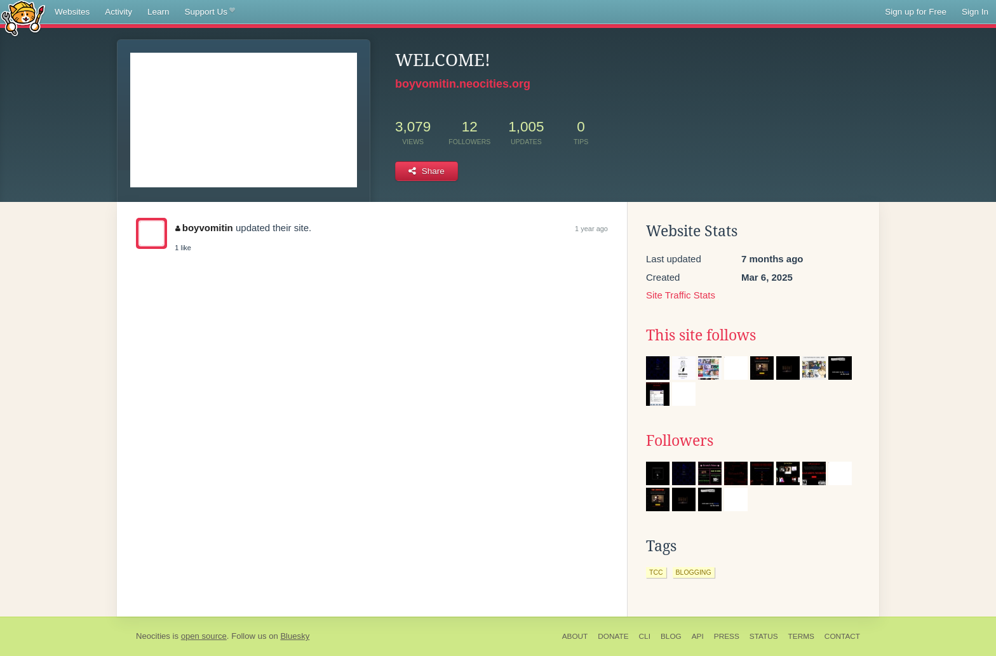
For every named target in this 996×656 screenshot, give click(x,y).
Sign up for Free (915, 12)
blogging (693, 572)
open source (204, 636)
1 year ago (591, 228)
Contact (842, 636)
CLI (644, 636)
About (575, 636)
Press (726, 636)
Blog (671, 636)
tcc (656, 572)
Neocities (153, 636)
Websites (72, 12)
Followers (679, 440)
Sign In (975, 12)
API (698, 636)
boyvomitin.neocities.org (462, 83)
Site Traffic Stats (680, 295)
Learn (158, 12)
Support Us (210, 12)
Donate (613, 636)
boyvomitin (204, 227)
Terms (801, 636)
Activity (118, 12)
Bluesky (294, 636)
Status (764, 636)
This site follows (701, 335)
